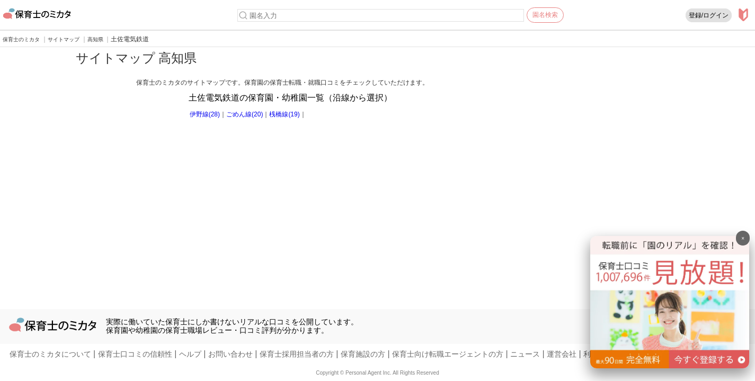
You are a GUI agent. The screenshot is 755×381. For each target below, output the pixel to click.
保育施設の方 (363, 354)
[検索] (243, 15)
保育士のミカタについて (50, 354)
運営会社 (561, 354)
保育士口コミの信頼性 (135, 354)
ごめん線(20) (244, 114)
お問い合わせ (230, 354)
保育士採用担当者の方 (297, 354)
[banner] (669, 365)
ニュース (525, 354)
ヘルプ (190, 354)
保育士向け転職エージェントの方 (447, 354)
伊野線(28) (205, 114)
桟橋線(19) (284, 114)
